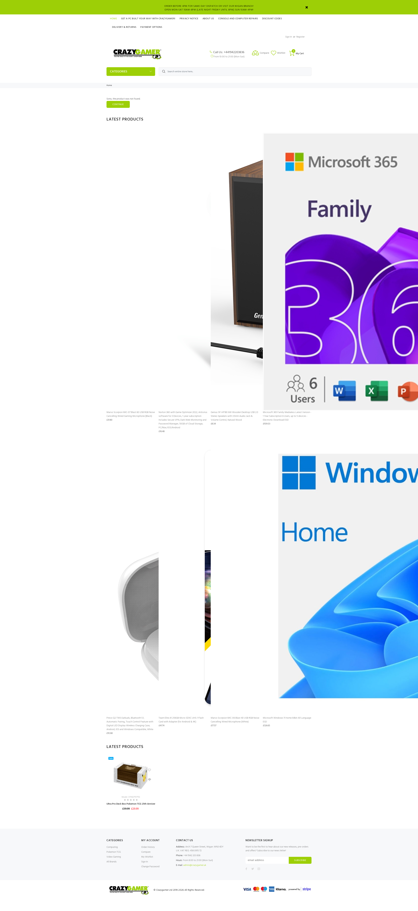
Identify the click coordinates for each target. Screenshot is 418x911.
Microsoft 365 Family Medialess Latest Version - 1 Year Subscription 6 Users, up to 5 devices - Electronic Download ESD (287, 416)
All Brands (111, 862)
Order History (148, 847)
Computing (112, 847)
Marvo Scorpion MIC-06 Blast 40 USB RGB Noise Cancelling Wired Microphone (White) (235, 720)
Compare (145, 852)
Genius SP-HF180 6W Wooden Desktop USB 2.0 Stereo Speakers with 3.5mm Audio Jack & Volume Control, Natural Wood (234, 416)
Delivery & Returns (124, 27)
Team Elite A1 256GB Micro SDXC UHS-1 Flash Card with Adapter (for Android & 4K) (181, 720)
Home (113, 19)
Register (300, 37)
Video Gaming (113, 857)
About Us (208, 19)
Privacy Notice (189, 19)
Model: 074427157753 (131, 797)
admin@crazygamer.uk (194, 865)
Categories (118, 71)
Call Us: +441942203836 (228, 52)
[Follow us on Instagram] (259, 869)
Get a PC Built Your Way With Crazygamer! (148, 19)
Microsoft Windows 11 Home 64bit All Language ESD (287, 720)
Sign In (288, 37)
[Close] (307, 7)
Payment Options (151, 27)
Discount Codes (272, 19)
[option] (131, 786)
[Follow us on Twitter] (252, 869)
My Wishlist (147, 857)
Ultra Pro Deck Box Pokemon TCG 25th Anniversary (133, 804)
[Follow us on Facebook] (246, 869)
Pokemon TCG (113, 852)
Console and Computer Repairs (238, 19)
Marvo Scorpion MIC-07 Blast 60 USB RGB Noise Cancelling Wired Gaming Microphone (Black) (130, 414)
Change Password (150, 867)
